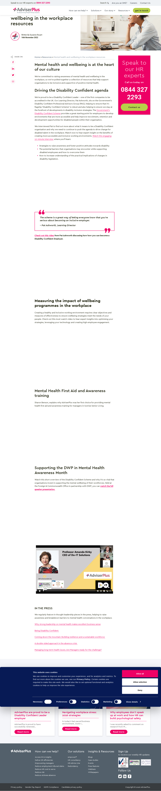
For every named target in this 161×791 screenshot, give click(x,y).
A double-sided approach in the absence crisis (56, 643)
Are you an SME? (119, 3)
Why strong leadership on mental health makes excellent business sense (68, 624)
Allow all (140, 758)
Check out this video (44, 235)
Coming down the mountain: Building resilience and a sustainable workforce (70, 637)
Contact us (134, 107)
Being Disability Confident (47, 630)
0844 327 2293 (43, 3)
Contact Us (145, 3)
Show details (132, 786)
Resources (47, 57)
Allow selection (140, 766)
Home (37, 57)
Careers (133, 3)
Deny (140, 774)
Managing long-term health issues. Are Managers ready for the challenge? (68, 649)
